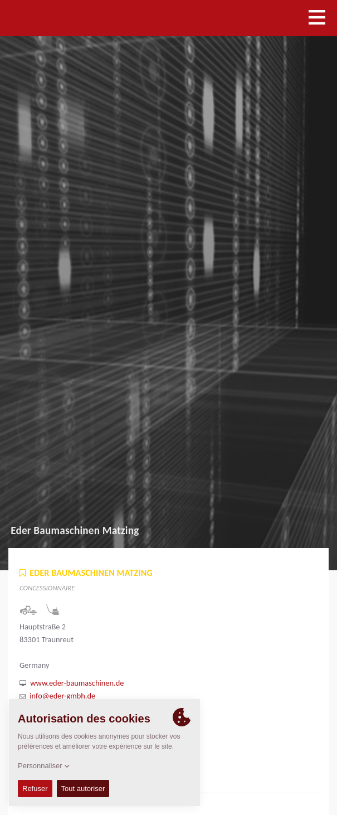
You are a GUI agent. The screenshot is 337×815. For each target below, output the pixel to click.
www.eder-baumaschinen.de (77, 683)
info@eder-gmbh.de (62, 696)
